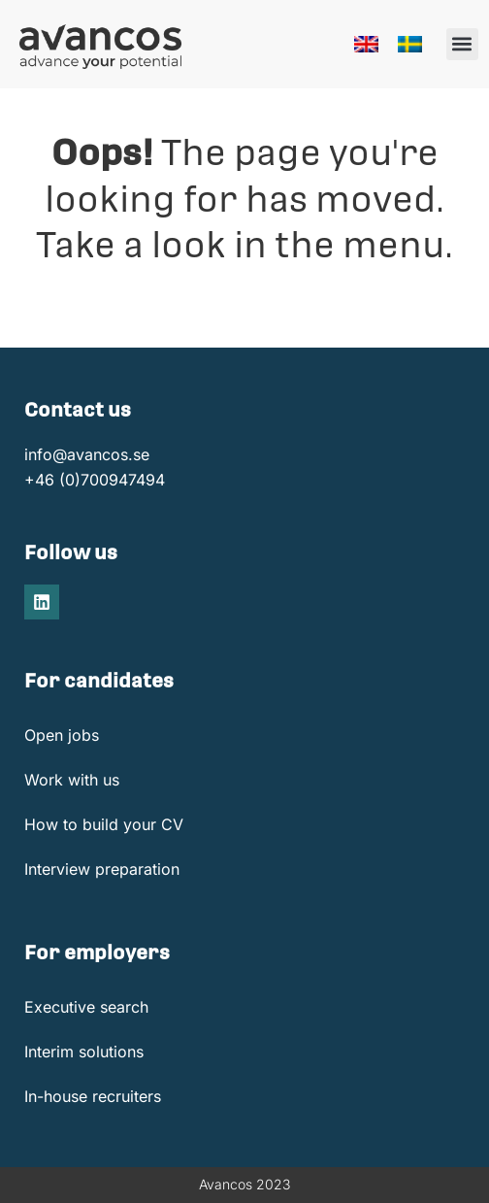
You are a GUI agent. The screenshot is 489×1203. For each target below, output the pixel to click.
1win (43, 0)
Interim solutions (84, 1051)
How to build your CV (103, 824)
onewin (47, 0)
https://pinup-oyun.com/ (34, 0)
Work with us (71, 779)
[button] (462, 44)
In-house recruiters (92, 1096)
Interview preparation (101, 869)
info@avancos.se (86, 454)
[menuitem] (366, 44)
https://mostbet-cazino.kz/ (19, 0)
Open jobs (61, 735)
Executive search (86, 1007)
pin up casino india (6, 0)
